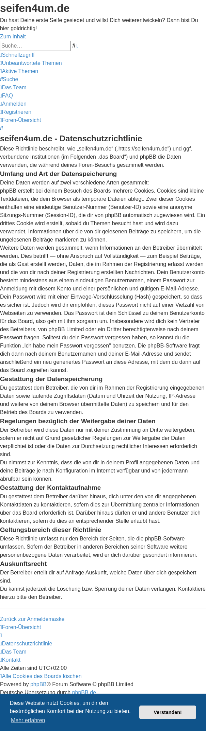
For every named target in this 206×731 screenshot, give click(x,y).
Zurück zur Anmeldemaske (32, 619)
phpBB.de (84, 692)
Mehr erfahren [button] (28, 720)
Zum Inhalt (13, 36)
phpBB (38, 684)
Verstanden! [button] (168, 712)
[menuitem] (31, 63)
